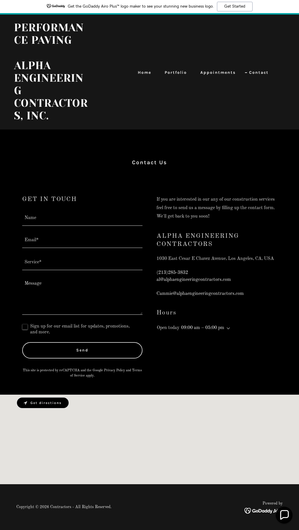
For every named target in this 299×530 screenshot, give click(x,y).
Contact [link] (259, 72)
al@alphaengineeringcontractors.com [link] (194, 279)
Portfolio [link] (176, 72)
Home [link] (144, 72)
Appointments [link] (218, 72)
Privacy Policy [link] (114, 370)
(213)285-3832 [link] (172, 272)
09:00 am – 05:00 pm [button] (202, 328)
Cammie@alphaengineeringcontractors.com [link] (200, 293)
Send (82, 350)
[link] (52, 118)
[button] (227, 328)
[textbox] (82, 218)
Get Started (234, 6)
